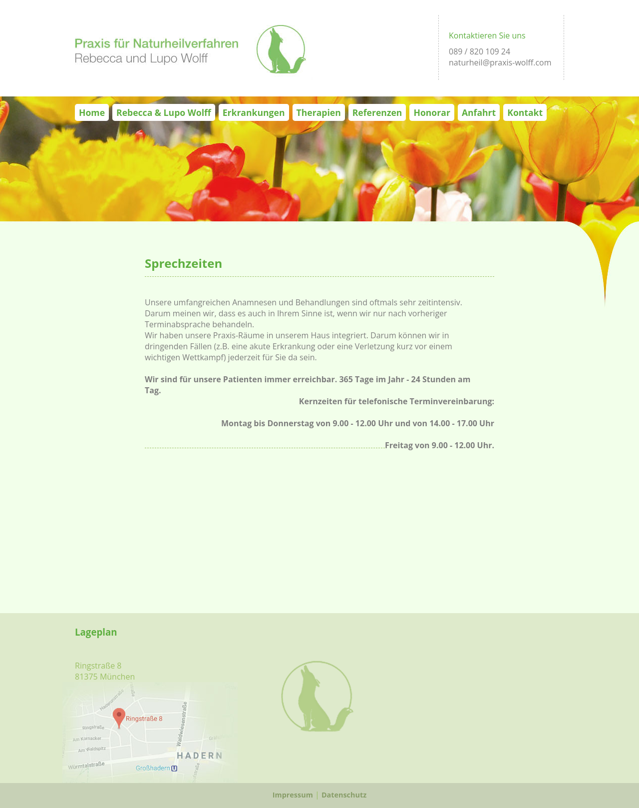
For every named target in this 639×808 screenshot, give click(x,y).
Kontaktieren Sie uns (487, 35)
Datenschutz (343, 795)
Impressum (293, 795)
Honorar (431, 112)
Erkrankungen (254, 112)
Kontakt (525, 112)
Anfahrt (479, 112)
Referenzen (377, 112)
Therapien (319, 112)
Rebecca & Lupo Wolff (163, 112)
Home (92, 112)
